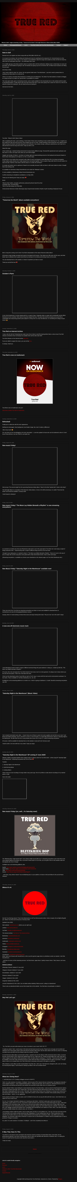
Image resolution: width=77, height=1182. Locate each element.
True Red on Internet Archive (12, 331)
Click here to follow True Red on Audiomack (13, 410)
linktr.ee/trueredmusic (12, 927)
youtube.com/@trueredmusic (14, 930)
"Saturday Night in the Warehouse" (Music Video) (19, 693)
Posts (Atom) (38, 1153)
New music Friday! (9, 445)
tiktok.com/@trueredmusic (12, 943)
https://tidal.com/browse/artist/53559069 (15, 870)
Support (66, 45)
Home (5, 45)
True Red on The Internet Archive (21, 933)
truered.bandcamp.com (14, 935)
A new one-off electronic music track (15, 626)
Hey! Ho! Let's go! (8, 997)
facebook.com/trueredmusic (15, 952)
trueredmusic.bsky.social (13, 949)
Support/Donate (6, 1172)
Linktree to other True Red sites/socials (12, 1169)
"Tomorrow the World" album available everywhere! (20, 200)
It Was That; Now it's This (11, 1132)
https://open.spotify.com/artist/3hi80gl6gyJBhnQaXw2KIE (20, 867)
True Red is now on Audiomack (13, 355)
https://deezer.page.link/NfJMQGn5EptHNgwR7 (18, 872)
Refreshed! (6, 421)
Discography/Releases (15, 45)
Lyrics (26, 45)
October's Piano (8, 273)
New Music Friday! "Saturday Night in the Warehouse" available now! (26, 568)
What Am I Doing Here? (10, 1076)
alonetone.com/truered (13, 938)
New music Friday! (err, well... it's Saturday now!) (19, 811)
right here (25, 338)
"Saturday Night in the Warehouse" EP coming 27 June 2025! (24, 755)
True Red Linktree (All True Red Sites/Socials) (42, 45)
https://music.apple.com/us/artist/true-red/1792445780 (22, 868)
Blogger (60, 1179)
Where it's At (6, 887)
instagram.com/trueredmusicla (15, 946)
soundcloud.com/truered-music (17, 954)
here (30, 341)
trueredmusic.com (14, 925)
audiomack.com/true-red (15, 941)
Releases (4, 1165)
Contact (58, 45)
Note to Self (6, 52)
